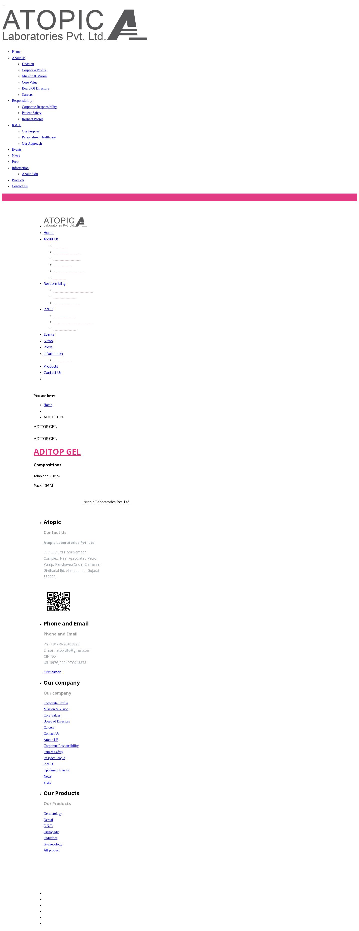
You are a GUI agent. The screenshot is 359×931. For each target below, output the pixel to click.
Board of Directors (57, 721)
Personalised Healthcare (39, 137)
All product (52, 850)
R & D (16, 125)
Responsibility (22, 101)
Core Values (52, 715)
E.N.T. (48, 826)
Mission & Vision (34, 76)
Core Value (29, 82)
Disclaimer (52, 672)
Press (15, 162)
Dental (48, 820)
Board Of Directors (35, 88)
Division (28, 64)
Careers (27, 95)
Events (16, 149)
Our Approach (32, 143)
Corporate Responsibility (39, 107)
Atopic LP (51, 740)
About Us (18, 58)
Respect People (32, 119)
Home (16, 52)
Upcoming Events (56, 770)
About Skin (30, 174)
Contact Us (20, 186)
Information (20, 168)
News (16, 156)
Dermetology (53, 814)
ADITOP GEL (57, 451)
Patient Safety (31, 113)
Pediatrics (50, 838)
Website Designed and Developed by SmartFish (72, 883)
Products (18, 180)
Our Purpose (30, 131)
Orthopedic (51, 832)
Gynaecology (53, 844)
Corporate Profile (34, 70)
